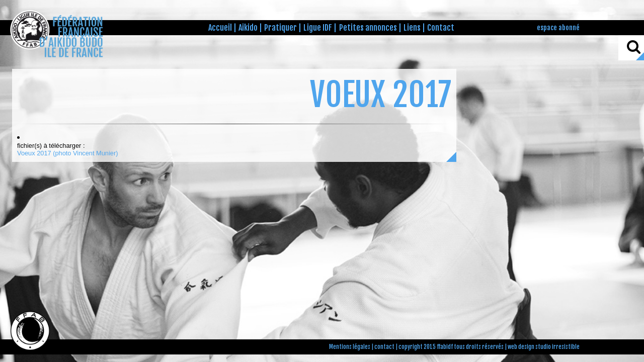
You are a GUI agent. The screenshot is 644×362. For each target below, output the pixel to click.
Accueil (220, 28)
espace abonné (558, 27)
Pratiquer (280, 28)
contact (384, 346)
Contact (440, 28)
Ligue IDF (317, 28)
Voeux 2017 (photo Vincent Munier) (67, 153)
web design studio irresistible (544, 346)
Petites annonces (368, 28)
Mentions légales (349, 346)
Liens (412, 28)
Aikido (248, 28)
